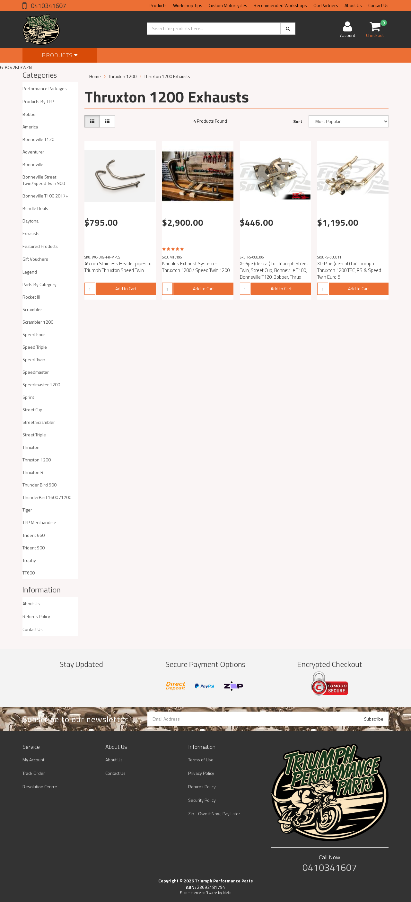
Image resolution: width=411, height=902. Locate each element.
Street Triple (34, 434)
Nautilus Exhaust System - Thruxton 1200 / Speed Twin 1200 (196, 267)
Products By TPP (38, 101)
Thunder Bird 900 (39, 484)
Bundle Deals (35, 208)
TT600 (28, 572)
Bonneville (32, 164)
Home (95, 76)
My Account (33, 759)
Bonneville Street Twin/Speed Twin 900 (43, 180)
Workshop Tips (187, 5)
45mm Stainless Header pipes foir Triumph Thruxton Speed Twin (119, 267)
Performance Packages (44, 88)
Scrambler (32, 309)
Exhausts (30, 233)
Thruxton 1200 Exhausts (167, 76)
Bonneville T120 (38, 139)
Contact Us (378, 5)
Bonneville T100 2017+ (45, 195)
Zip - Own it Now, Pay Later (214, 813)
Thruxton (30, 447)
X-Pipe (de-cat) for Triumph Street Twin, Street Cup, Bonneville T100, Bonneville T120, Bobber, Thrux (274, 270)
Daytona (30, 220)
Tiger (27, 509)
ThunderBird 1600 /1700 (46, 497)
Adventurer (33, 151)
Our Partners (325, 5)
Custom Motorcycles (228, 5)
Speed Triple (34, 347)
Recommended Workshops (280, 5)
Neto (227, 892)
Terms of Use (201, 759)
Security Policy (202, 800)
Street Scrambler (38, 422)
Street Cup (32, 409)
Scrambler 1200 (37, 322)
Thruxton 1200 (36, 459)
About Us (353, 5)
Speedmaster (35, 372)
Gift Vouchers (35, 259)
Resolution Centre (39, 786)
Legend (29, 271)
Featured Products (40, 246)
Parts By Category (39, 284)
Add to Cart (125, 288)
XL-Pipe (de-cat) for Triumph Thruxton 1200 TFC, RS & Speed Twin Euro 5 (349, 270)
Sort (297, 121)
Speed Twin (33, 359)
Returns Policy (36, 616)
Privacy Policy (201, 773)
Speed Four (33, 334)
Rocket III (31, 296)
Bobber (29, 114)
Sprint (28, 397)
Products (158, 5)
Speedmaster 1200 (41, 384)
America (30, 126)
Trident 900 (33, 547)
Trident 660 (33, 535)
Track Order (33, 773)
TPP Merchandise (39, 522)
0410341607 (48, 6)
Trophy (29, 560)
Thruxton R (32, 472)
